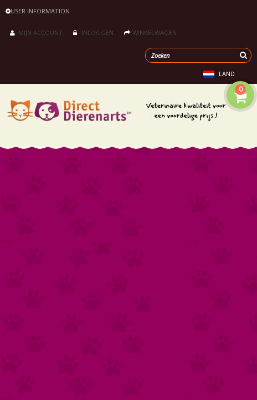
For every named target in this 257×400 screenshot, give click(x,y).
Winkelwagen (150, 32)
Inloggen (93, 32)
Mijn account (36, 32)
